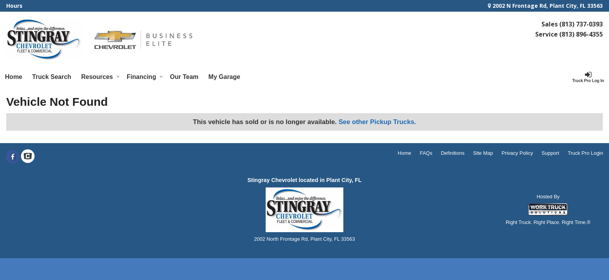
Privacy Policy (517, 153)
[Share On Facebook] (12, 157)
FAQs (426, 153)
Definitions (453, 153)
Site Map (483, 153)
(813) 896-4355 (581, 34)
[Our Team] (184, 77)
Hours (14, 5)
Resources (100, 77)
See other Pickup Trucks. (377, 122)
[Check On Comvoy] (28, 157)
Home (13, 77)
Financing (145, 77)
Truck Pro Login (585, 153)
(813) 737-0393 (581, 24)
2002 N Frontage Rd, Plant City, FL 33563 (545, 5)
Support (550, 153)
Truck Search (51, 77)
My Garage (224, 77)
